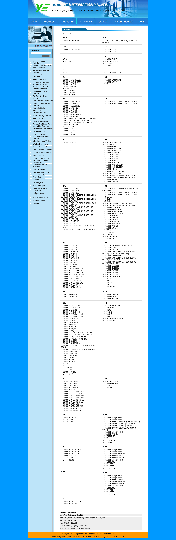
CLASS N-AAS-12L (70, 110)
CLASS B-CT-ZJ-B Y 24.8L (73, 408)
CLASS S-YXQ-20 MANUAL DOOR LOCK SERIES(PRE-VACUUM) (119, 259)
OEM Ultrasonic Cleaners (42, 153)
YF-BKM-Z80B (109, 488)
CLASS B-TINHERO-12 (71, 102)
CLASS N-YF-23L (69, 372)
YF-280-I (107, 278)
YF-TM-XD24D (109, 320)
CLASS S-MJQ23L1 (70, 320)
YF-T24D (107, 310)
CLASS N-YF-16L (111, 169)
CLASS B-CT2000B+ (70, 254)
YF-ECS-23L (67, 370)
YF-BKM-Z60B (109, 462)
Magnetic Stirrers (39, 201)
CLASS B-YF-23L (69, 362)
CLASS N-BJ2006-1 (111, 272)
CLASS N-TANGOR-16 (112, 153)
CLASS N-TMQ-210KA (112, 142)
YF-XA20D (108, 283)
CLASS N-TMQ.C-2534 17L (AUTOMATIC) (79, 229)
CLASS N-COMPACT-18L (113, 220)
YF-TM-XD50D (68, 460)
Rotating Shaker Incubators (39, 194)
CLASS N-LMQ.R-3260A (72, 450)
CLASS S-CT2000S (70, 260)
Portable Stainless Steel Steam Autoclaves (42, 67)
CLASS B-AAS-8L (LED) (72, 82)
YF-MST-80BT (109, 494)
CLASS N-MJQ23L (70, 324)
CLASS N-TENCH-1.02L (72, 41)
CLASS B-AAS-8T (69, 90)
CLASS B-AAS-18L (111, 218)
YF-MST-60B (109, 466)
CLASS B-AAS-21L (70, 296)
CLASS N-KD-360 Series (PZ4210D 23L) (78, 335)
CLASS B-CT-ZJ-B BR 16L (114, 171)
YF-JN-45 (107, 438)
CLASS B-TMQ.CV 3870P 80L (115, 484)
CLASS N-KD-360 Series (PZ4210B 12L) (78, 122)
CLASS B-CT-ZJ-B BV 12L (73, 116)
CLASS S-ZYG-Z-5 (111, 59)
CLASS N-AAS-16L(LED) (113, 167)
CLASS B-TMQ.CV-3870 (113, 480)
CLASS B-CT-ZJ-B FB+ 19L (73, 268)
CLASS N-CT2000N (70, 252)
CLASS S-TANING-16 (112, 150)
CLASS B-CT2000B (70, 256)
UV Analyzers (38, 183)
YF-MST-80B (109, 492)
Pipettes (36, 203)
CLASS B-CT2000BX (71, 258)
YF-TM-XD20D (109, 287)
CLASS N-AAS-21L (70, 294)
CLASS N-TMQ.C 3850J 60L (115, 454)
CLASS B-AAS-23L (70, 353)
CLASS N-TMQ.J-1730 (112, 73)
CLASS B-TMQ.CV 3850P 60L (115, 458)
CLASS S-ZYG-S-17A (71, 191)
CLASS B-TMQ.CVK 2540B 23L (75, 339)
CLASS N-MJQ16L (111, 161)
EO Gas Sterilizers (40, 96)
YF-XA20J (108, 280)
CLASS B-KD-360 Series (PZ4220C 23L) (78, 333)
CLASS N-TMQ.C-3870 (113, 478)
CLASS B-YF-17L (69, 223)
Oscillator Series (39, 180)
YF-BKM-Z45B (109, 436)
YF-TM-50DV (68, 458)
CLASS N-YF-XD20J (112, 276)
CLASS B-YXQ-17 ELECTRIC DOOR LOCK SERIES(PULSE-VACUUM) (78, 196)
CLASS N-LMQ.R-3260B (72, 452)
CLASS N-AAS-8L (69, 84)
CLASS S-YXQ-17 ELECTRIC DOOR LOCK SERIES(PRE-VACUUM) (78, 200)
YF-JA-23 (66, 366)
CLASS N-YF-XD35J (70, 418)
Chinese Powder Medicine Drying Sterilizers (42, 112)
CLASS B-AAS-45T (111, 434)
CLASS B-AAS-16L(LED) (113, 165)
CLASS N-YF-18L (111, 236)
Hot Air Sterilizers (39, 118)
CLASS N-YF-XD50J (70, 456)
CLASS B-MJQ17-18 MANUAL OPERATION (120, 193)
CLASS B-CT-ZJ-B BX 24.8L (73, 406)
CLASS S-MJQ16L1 (111, 157)
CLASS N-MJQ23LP (70, 327)
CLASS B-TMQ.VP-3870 (72, 504)
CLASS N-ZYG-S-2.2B (71, 50)
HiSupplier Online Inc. (105, 534)
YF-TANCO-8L (68, 88)
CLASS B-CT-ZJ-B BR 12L (73, 114)
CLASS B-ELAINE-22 (112, 299)
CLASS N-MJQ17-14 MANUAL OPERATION (120, 104)
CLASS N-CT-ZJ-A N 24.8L (73, 410)
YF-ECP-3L (67, 61)
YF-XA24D (108, 314)
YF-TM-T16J (109, 144)
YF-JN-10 (107, 84)
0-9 (122, 536)
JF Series (107, 201)
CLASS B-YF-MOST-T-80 (113, 486)
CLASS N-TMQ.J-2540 (71, 306)
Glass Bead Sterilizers (41, 170)
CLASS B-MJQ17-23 (70, 329)
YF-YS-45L (108, 442)
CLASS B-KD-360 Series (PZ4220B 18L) (119, 203)
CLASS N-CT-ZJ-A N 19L (72, 287)
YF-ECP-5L (108, 65)
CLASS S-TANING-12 (71, 104)
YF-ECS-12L (67, 133)
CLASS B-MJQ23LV (70, 322)
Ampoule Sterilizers (40, 108)
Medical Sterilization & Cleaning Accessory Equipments (41, 160)
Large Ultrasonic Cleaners (42, 150)
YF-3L (65, 59)
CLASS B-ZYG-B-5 (111, 61)
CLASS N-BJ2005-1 (111, 270)
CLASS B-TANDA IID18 (113, 211)
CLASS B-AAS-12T (70, 129)
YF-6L (65, 73)
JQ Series (108, 197)
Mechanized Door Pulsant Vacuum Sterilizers (42, 88)
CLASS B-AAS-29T (111, 381)
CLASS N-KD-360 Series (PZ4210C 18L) (119, 205)
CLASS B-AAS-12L (70, 112)
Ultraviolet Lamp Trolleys (42, 141)
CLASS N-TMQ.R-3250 (113, 418)
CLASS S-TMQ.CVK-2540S (73, 316)
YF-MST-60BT (109, 468)
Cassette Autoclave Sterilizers (40, 92)
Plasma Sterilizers (39, 132)
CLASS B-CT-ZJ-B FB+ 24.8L (74, 392)
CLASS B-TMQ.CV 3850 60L (115, 456)
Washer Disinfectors (40, 144)
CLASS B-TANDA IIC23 (71, 341)
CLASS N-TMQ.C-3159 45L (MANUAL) (118, 426)
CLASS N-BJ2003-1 (111, 268)
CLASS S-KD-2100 (70, 142)
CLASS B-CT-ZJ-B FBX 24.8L (74, 396)
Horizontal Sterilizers (40, 80)
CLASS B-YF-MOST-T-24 (113, 318)
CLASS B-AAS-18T (111, 226)
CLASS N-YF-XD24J (112, 306)
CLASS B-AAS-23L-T (71, 310)
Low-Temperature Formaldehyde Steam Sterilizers (41, 136)
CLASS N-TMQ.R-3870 (113, 476)
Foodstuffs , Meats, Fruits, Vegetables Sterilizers (42, 125)
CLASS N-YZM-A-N (70, 250)
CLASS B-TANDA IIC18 (113, 209)
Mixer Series (37, 177)
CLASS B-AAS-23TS (70, 357)
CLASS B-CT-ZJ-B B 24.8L (73, 402)
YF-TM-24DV (68, 374)
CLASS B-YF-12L (69, 131)
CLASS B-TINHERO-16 (113, 148)
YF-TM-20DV (109, 238)
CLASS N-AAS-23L (70, 351)
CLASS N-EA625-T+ (112, 294)
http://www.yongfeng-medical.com (80, 528)
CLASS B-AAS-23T (70, 360)
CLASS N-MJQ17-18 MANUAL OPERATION (120, 195)
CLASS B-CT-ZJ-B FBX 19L (73, 273)
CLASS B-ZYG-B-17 (70, 219)
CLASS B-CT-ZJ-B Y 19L (72, 285)
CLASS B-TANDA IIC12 (71, 125)
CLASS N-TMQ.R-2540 (71, 308)
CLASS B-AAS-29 (111, 383)
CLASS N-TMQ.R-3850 (113, 450)
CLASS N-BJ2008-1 (111, 274)
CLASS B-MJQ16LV (111, 159)
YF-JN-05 (107, 63)
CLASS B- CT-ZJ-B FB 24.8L (73, 394)
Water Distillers (38, 156)
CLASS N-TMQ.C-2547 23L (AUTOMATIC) (79, 349)
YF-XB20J (108, 285)
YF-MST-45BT (109, 440)
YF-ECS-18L (109, 234)
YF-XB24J (108, 316)
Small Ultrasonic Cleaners (42, 147)
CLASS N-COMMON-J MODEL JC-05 (118, 246)
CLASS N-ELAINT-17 (71, 221)
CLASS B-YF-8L (69, 92)
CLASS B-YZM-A (69, 266)
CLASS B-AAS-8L (69, 86)
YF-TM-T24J (109, 308)
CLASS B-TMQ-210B (112, 146)
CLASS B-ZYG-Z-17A (71, 189)
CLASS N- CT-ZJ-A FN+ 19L (73, 275)
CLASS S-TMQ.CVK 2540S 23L (75, 337)
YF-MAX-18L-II (109, 232)
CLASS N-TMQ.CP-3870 (72, 501)
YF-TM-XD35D (68, 422)
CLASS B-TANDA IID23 (71, 343)
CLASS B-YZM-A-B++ (71, 264)
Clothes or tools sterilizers (42, 129)
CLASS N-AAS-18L (111, 216)
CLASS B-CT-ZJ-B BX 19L (73, 283)
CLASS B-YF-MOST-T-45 (113, 432)
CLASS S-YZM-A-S (70, 248)
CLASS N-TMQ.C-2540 (71, 312)
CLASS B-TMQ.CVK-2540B (73, 314)
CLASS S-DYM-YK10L (112, 80)
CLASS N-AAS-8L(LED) (72, 80)
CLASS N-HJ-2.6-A (111, 50)
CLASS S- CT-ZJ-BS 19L (72, 281)
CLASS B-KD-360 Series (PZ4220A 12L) (78, 120)
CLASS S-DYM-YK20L (112, 256)
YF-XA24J (108, 312)
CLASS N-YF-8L (69, 94)
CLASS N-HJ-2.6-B (111, 52)
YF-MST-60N (109, 464)
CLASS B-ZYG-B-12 (70, 108)
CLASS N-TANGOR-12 (71, 106)
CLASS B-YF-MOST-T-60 (113, 460)
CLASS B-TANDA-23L (71, 355)
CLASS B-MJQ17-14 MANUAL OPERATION (120, 102)
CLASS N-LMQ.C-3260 (71, 454)
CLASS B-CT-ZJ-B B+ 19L (72, 277)
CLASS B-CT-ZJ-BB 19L (72, 279)
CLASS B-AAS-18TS (112, 224)
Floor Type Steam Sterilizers (39, 76)
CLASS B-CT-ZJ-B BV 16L (114, 173)
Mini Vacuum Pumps (40, 198)
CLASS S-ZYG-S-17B (71, 193)
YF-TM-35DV (68, 420)
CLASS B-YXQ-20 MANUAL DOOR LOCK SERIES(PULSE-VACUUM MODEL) (119, 253)
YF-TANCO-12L (69, 127)
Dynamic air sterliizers (41, 121)
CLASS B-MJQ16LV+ (112, 155)
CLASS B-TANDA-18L (112, 222)
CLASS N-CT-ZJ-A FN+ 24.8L (74, 398)
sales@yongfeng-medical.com (77, 526)
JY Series (107, 199)
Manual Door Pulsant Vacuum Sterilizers (41, 83)
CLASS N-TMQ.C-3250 (113, 420)
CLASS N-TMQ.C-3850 (113, 452)
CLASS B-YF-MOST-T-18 (113, 214)
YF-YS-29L (108, 388)
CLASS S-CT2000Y (70, 262)
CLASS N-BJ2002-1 (111, 266)
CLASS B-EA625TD (111, 250)
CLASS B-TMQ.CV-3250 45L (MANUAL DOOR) (122, 422)
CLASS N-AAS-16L (111, 179)
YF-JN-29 (107, 385)
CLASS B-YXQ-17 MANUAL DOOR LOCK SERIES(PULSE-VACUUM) (77, 208)
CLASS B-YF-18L (110, 228)
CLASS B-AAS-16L (111, 182)
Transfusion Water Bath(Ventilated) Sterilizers (43, 100)
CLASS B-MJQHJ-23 (70, 331)
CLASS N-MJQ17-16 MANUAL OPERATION (120, 177)
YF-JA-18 (107, 230)
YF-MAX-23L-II (68, 368)
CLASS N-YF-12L (69, 135)
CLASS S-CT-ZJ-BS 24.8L (72, 404)
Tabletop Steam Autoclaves (39, 62)
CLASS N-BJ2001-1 (70, 390)
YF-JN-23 (66, 364)
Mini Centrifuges (39, 186)
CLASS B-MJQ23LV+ (71, 318)
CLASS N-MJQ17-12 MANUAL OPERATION (79, 118)
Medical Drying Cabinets (42, 116)
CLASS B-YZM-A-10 (111, 82)
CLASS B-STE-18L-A (112, 207)
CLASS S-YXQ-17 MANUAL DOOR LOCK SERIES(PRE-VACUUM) (77, 212)
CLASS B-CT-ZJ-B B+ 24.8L (73, 400)
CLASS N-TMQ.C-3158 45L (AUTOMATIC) (120, 424)
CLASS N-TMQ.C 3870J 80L (115, 482)
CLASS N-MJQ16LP (111, 163)
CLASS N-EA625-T (111, 248)
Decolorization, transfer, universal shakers (42, 173)
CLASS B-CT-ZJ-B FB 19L (72, 271)
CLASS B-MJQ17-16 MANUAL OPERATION (120, 175)
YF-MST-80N (109, 490)
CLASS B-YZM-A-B (70, 246)
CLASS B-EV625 (110, 296)
